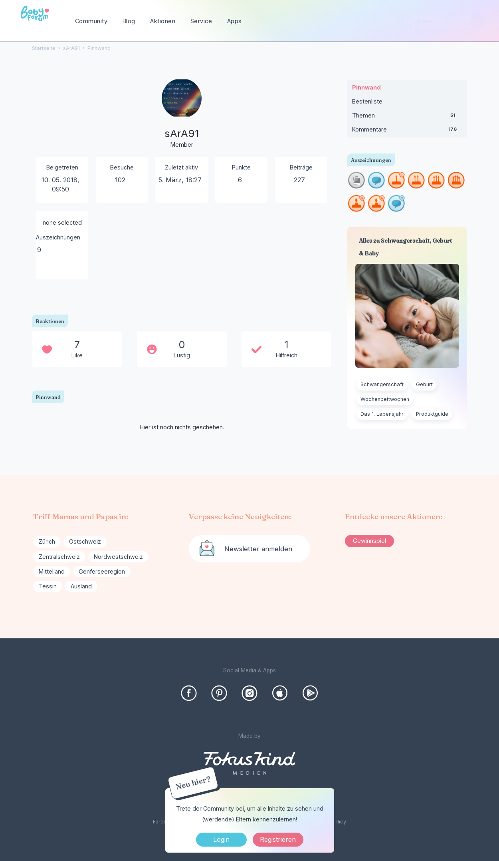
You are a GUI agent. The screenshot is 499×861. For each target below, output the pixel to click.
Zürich (47, 541)
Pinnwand (366, 87)
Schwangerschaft (382, 384)
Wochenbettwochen (384, 399)
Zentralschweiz (59, 556)
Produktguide (432, 414)
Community (91, 21)
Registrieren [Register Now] (278, 839)
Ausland (81, 586)
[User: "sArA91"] (182, 114)
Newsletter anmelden (258, 549)
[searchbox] (446, 21)
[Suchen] (477, 21)
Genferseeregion (102, 571)
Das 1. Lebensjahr (382, 414)
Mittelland (52, 571)
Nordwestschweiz (118, 556)
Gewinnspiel (369, 540)
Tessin (48, 586)
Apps (234, 21)
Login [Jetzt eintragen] (221, 839)
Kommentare (407, 131)
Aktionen (162, 21)
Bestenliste (367, 101)
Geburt (424, 384)
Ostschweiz (85, 541)
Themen (407, 117)
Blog (129, 21)
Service (201, 21)
